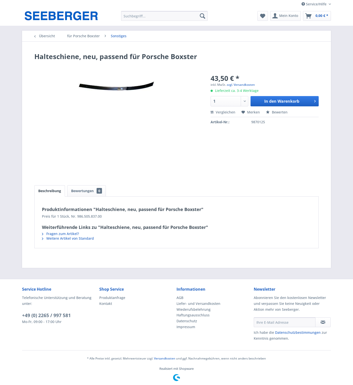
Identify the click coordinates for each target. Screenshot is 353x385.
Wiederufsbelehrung (193, 309)
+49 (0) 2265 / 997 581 (46, 315)
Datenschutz (186, 321)
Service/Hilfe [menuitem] (315, 4)
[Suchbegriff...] (164, 16)
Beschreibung (49, 190)
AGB (179, 297)
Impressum (185, 326)
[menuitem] (164, 16)
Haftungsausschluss (193, 315)
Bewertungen (86, 191)
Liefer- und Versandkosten (198, 303)
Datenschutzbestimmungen (298, 332)
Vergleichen (223, 112)
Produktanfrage (112, 297)
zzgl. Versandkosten (241, 85)
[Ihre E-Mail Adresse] (284, 322)
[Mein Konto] (285, 16)
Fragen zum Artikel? (60, 233)
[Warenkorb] (317, 16)
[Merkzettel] (262, 16)
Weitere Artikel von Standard (68, 238)
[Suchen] (202, 16)
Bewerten (277, 112)
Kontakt (105, 303)
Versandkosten (164, 358)
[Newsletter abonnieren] (323, 322)
